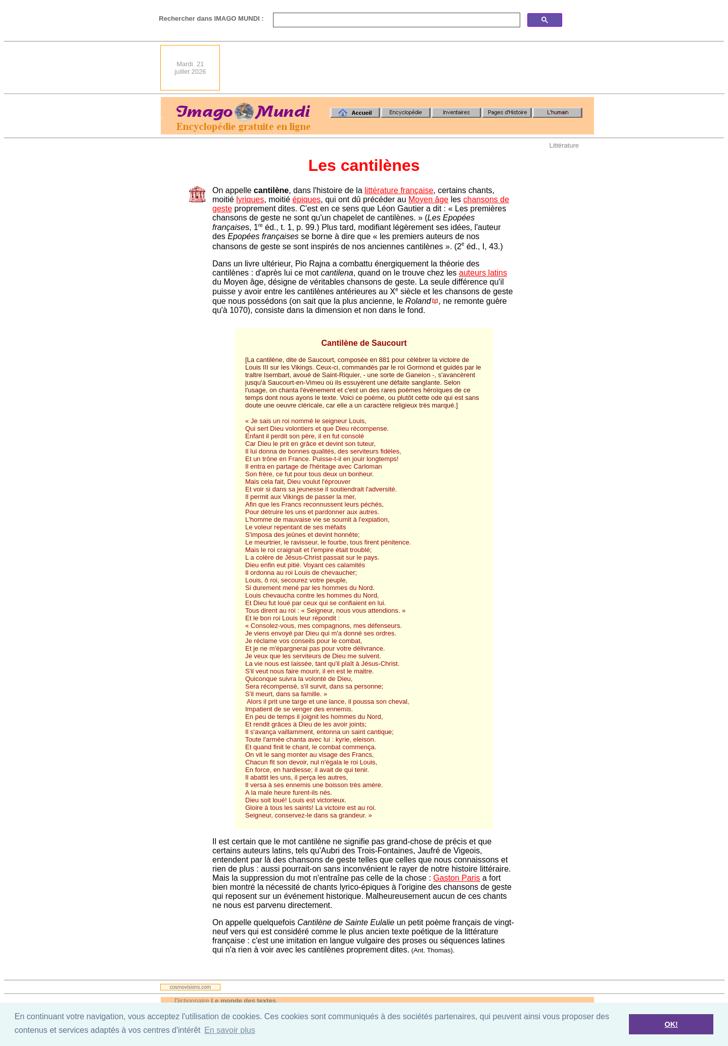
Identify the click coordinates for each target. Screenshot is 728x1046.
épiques (306, 199)
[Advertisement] (410, 67)
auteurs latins (483, 272)
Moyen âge (428, 199)
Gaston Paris (456, 878)
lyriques (250, 199)
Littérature (564, 145)
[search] (395, 20)
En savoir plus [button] (229, 1030)
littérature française (399, 190)
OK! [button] (670, 1024)
